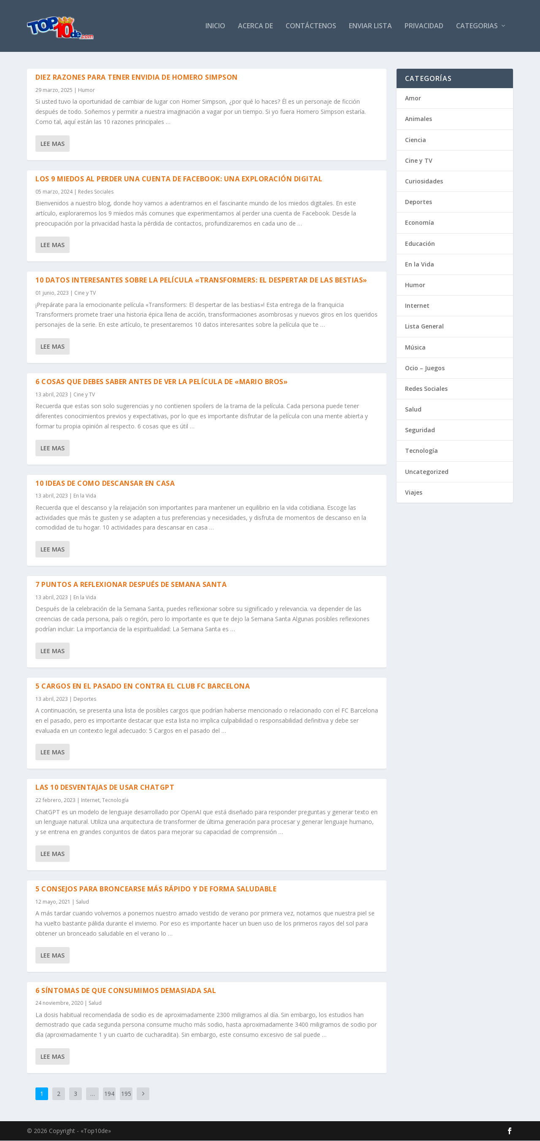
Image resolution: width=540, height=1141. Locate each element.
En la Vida (84, 496)
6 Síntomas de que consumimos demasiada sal (125, 990)
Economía (419, 223)
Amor (413, 98)
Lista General (424, 327)
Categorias (477, 27)
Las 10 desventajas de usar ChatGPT (104, 787)
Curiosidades (424, 182)
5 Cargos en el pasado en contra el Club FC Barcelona (142, 686)
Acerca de (255, 27)
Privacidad (424, 27)
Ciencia (415, 140)
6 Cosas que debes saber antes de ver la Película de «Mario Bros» (161, 382)
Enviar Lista (370, 27)
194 (109, 1094)
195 (126, 1094)
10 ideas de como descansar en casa (105, 483)
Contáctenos (311, 27)
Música (415, 347)
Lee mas (52, 144)
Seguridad (420, 430)
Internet (90, 800)
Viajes (413, 493)
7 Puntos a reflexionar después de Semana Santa (131, 584)
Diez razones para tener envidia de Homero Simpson (136, 77)
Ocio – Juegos (425, 368)
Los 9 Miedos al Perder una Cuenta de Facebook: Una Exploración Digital (178, 179)
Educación (420, 244)
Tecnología (115, 800)
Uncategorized (426, 472)
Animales (418, 119)
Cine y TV (85, 293)
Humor (86, 90)
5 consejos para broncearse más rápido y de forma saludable (155, 889)
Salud (82, 901)
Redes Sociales (95, 191)
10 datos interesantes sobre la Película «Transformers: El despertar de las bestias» (201, 280)
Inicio (215, 27)
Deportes (84, 698)
